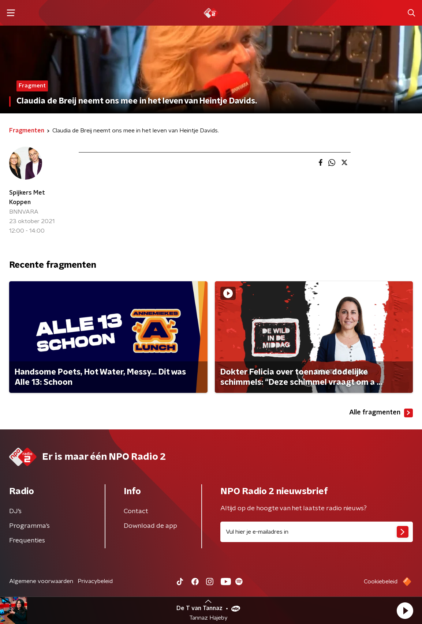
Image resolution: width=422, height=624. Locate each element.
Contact (136, 511)
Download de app (150, 526)
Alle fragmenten (381, 413)
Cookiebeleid (380, 581)
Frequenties (27, 540)
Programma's (29, 526)
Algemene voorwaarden (41, 581)
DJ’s (15, 511)
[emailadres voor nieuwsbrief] (316, 532)
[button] (405, 610)
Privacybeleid (95, 581)
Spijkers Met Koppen (27, 197)
